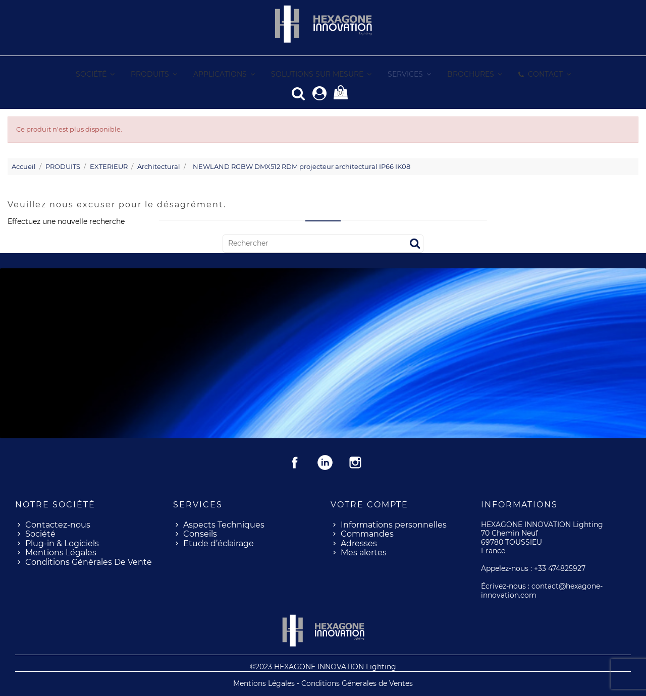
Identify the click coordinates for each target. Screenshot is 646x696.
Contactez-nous (57, 524)
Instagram (355, 462)
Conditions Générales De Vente (88, 561)
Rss (325, 462)
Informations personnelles (394, 524)
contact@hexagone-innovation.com (542, 590)
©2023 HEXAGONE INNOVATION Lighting (323, 666)
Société (40, 533)
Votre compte (369, 504)
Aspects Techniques (223, 524)
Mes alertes (364, 552)
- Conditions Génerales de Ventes (355, 682)
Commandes (367, 533)
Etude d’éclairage (218, 543)
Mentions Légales (60, 552)
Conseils (200, 533)
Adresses (359, 543)
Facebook (295, 462)
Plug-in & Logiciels (62, 543)
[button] (409, 74)
